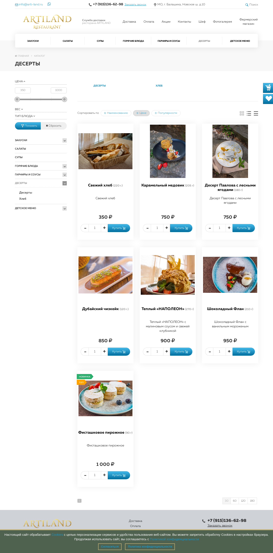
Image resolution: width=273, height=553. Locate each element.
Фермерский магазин (249, 21)
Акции (166, 21)
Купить (118, 228)
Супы (100, 41)
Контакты (184, 21)
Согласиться (110, 546)
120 (243, 501)
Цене (141, 113)
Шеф (202, 21)
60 (235, 501)
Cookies (57, 534)
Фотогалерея (222, 21)
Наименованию (116, 113)
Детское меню (240, 41)
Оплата (149, 21)
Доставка (129, 21)
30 (226, 501)
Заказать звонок (135, 4)
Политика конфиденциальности (150, 546)
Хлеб (22, 198)
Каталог (124, 523)
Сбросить (53, 125)
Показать (29, 125)
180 (252, 501)
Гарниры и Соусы (169, 41)
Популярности (166, 113)
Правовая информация (182, 524)
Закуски (33, 41)
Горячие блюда (133, 41)
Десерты (204, 41)
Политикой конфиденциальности (174, 539)
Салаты (68, 41)
